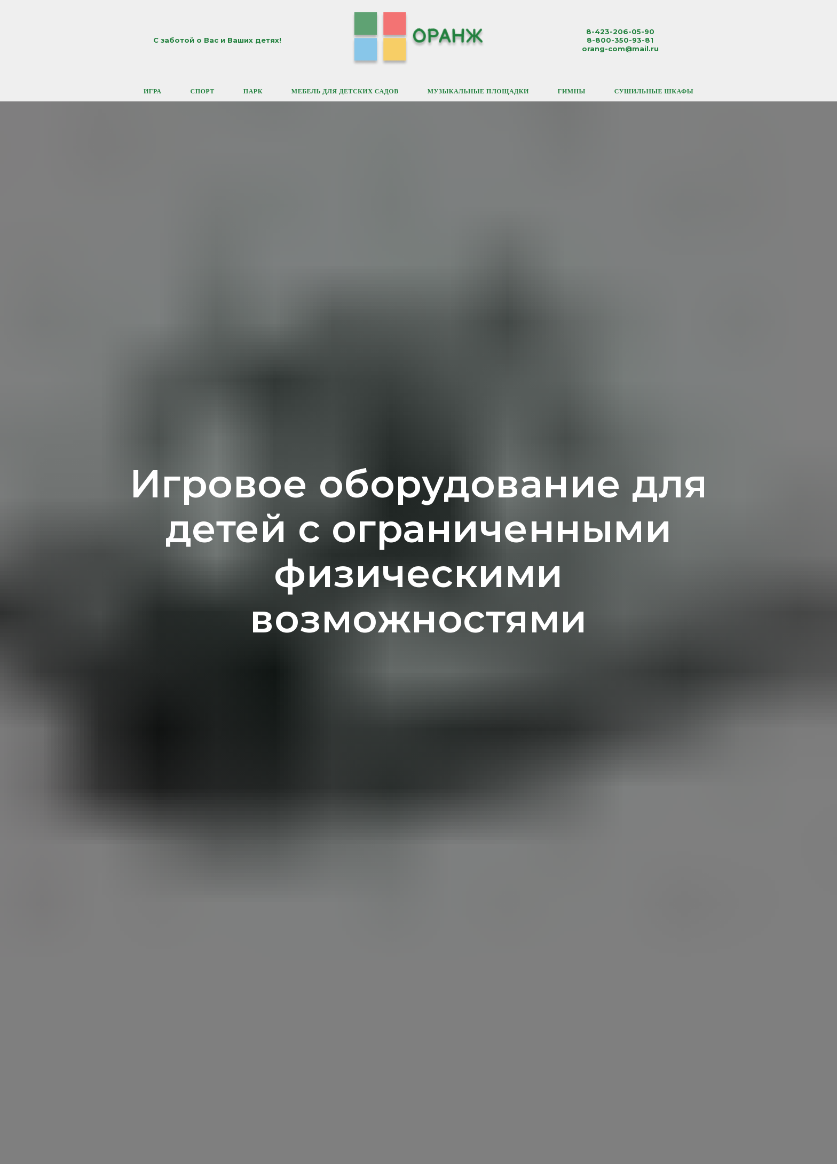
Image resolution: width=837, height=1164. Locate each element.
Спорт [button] (202, 91)
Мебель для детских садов (345, 91)
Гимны (572, 91)
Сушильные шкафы (653, 91)
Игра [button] (152, 91)
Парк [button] (253, 91)
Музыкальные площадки (478, 91)
